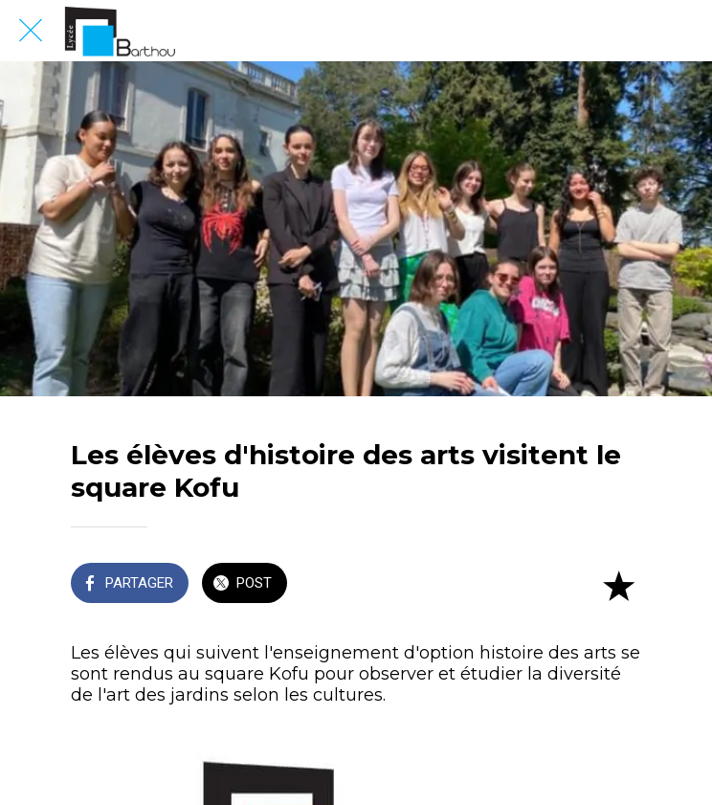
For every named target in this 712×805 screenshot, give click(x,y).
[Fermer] (30, 30)
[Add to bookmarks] (618, 585)
